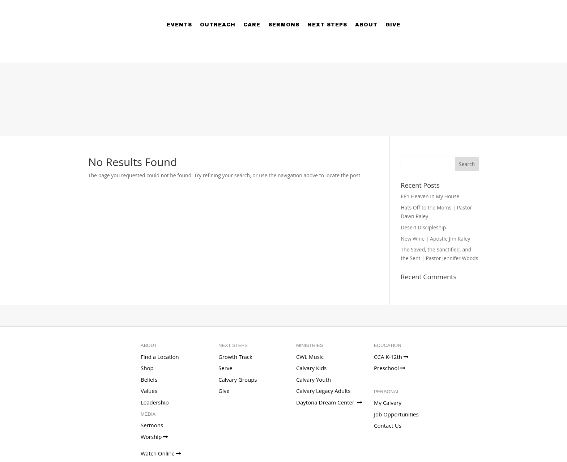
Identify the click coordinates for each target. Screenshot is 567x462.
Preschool (389, 368)
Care (251, 24)
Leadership (155, 402)
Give (393, 24)
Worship (154, 436)
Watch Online (161, 453)
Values (149, 390)
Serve (225, 368)
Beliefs (149, 379)
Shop (147, 368)
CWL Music (310, 356)
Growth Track (235, 356)
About (366, 24)
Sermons (283, 24)
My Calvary (387, 402)
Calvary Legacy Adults (323, 390)
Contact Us (387, 425)
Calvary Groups (237, 379)
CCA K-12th (391, 356)
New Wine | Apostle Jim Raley (435, 238)
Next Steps (327, 24)
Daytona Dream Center (329, 402)
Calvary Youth (313, 379)
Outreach (217, 24)
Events (179, 24)
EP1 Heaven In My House (430, 196)
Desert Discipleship (423, 227)
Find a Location (160, 356)
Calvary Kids (311, 368)
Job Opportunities (396, 414)
